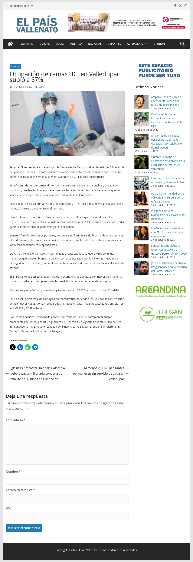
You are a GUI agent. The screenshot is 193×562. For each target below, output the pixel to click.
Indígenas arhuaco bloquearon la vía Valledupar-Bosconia (168, 215)
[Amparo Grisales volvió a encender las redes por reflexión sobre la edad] (141, 102)
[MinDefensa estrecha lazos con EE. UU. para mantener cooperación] (141, 233)
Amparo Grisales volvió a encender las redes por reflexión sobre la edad (166, 101)
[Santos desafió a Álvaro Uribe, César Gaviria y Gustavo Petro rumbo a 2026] (141, 251)
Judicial (44, 43)
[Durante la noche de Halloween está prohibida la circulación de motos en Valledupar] (141, 162)
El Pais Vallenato (88, 550)
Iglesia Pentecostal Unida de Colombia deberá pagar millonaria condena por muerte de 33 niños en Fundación (35, 373)
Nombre (13, 472)
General (27, 43)
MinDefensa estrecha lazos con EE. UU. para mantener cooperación (168, 232)
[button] (145, 43)
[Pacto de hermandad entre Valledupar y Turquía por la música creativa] (141, 199)
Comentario (15, 420)
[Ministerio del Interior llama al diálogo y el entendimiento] (141, 183)
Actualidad (135, 43)
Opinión (159, 43)
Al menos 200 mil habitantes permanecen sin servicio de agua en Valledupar (101, 373)
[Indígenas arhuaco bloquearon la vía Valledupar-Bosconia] (141, 216)
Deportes (114, 43)
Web (9, 508)
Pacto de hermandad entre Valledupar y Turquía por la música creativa (167, 197)
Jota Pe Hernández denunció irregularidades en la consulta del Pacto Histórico (169, 267)
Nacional (95, 43)
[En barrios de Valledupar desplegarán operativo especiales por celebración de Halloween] (141, 141)
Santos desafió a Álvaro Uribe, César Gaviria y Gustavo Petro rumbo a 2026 (169, 249)
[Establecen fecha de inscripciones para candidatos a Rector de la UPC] (141, 119)
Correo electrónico (20, 490)
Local (60, 43)
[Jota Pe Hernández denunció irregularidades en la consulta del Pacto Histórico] (141, 268)
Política (76, 43)
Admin (41, 86)
